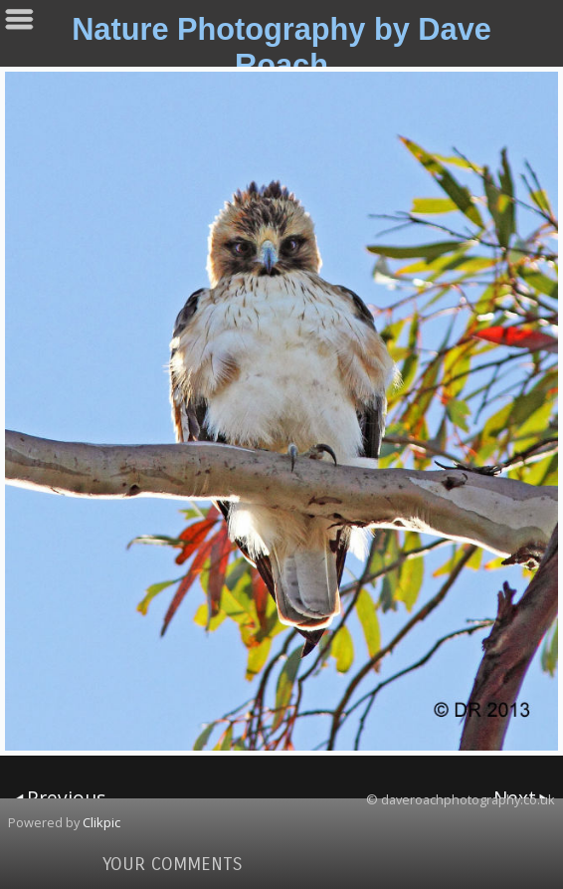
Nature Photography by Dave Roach (281, 47)
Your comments (172, 864)
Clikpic (101, 822)
